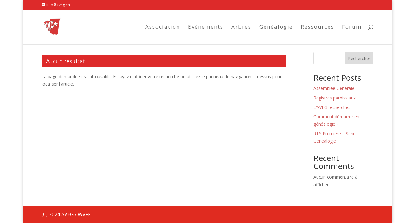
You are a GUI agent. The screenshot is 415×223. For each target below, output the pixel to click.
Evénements (205, 27)
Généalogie (276, 27)
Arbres (241, 27)
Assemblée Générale (333, 88)
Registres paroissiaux (334, 98)
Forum (351, 27)
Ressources (317, 27)
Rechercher (359, 58)
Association (162, 27)
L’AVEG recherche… (332, 107)
